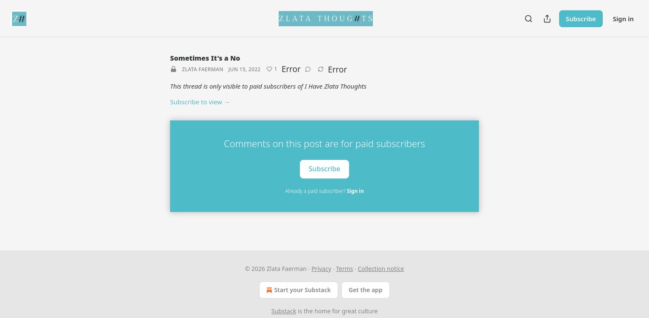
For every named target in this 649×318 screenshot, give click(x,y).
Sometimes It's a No (205, 58)
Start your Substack (297, 290)
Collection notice (381, 269)
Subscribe (581, 18)
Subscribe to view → (200, 102)
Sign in (623, 18)
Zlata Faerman (203, 69)
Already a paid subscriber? (324, 191)
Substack (284, 311)
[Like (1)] (272, 69)
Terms (344, 269)
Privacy (321, 269)
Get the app (366, 290)
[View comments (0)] (307, 69)
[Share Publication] (547, 18)
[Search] (528, 18)
